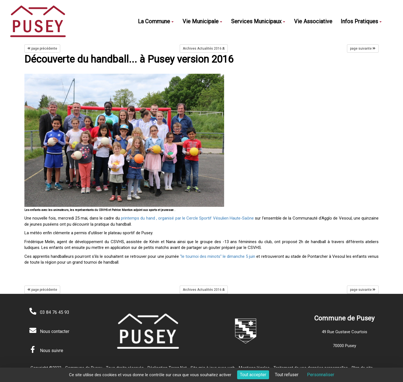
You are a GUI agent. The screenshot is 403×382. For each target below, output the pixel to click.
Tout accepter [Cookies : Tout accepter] (253, 374)
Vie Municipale (202, 21)
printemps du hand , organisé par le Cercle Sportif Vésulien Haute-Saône (187, 218)
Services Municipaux (258, 21)
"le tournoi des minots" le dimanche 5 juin (217, 256)
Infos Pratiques (361, 21)
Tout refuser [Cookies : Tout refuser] (286, 374)
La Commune (156, 21)
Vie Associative (313, 21)
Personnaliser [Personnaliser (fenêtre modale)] (320, 374)
